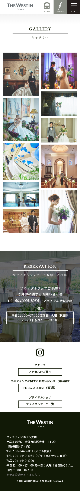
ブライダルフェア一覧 (40, 404)
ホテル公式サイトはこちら (23, 475)
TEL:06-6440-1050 (40, 388)
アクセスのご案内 (40, 372)
